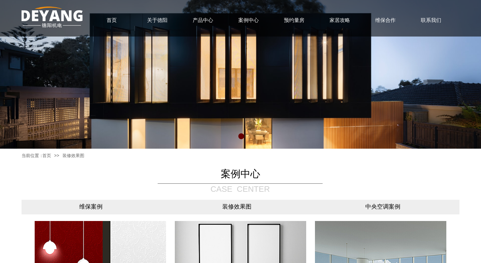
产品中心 (203, 20)
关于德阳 (157, 20)
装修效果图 (73, 155)
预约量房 (294, 20)
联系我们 (431, 20)
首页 (46, 155)
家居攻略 (340, 20)
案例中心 (248, 20)
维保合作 (385, 20)
